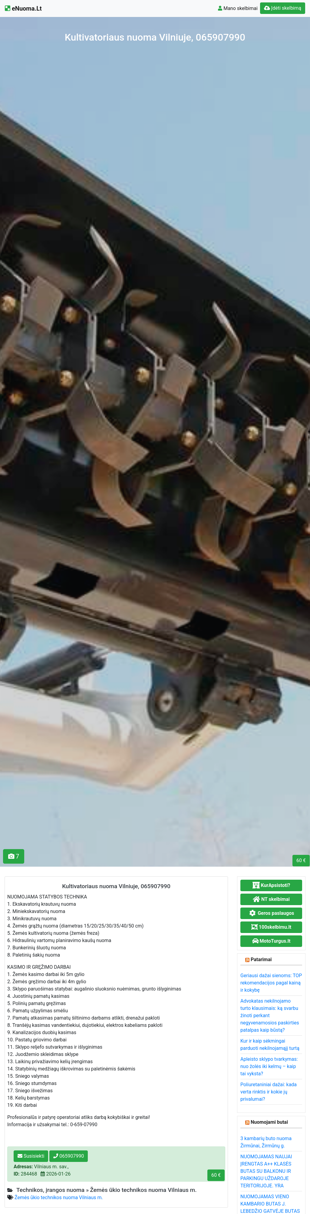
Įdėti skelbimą (282, 8)
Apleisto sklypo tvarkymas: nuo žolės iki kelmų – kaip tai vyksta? (269, 1066)
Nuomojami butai (269, 1122)
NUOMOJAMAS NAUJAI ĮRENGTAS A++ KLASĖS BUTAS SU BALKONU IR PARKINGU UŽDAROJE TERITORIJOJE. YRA (266, 1171)
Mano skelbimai (238, 8)
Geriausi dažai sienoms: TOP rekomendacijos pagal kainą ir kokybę (271, 983)
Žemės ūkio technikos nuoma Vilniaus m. (59, 1197)
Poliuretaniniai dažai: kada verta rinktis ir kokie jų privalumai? (268, 1092)
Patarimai (261, 959)
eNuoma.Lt (23, 8)
